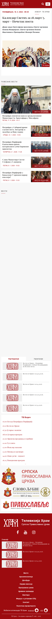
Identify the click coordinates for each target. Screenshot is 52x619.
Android (33, 611)
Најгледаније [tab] (13, 359)
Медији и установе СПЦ (26, 599)
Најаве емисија (26, 584)
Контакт (26, 602)
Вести (26, 573)
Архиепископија (26, 577)
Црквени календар (26, 591)
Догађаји (26, 580)
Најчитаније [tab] (38, 359)
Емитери (26, 595)
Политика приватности (26, 606)
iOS (44, 611)
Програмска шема (26, 588)
